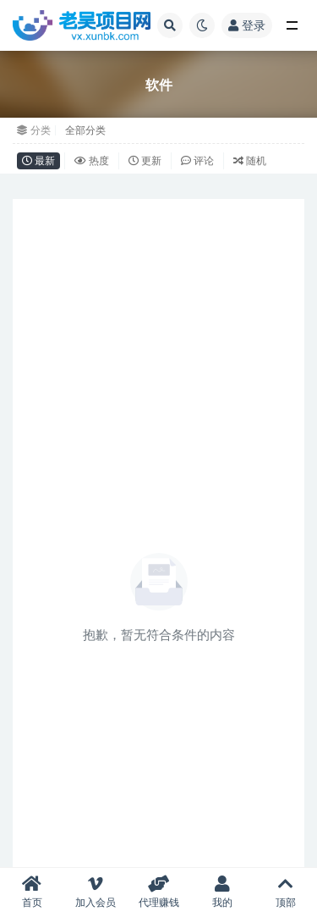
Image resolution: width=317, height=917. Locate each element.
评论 (197, 160)
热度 (91, 160)
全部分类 (85, 130)
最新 (38, 160)
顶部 (285, 892)
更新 (144, 160)
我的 (222, 892)
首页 (31, 892)
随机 (249, 160)
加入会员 (95, 892)
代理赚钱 (158, 892)
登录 (246, 25)
